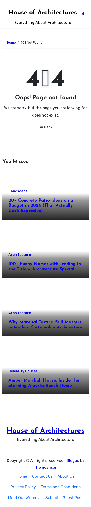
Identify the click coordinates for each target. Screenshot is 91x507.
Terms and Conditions (61, 487)
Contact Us (42, 476)
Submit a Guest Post (64, 497)
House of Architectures (43, 12)
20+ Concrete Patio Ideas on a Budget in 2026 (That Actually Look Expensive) (40, 205)
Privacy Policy (23, 487)
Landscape (17, 191)
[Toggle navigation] (5, 14)
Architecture (19, 255)
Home (22, 476)
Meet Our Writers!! (24, 497)
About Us (66, 476)
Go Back (45, 127)
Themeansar (45, 467)
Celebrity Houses (23, 371)
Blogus (72, 460)
